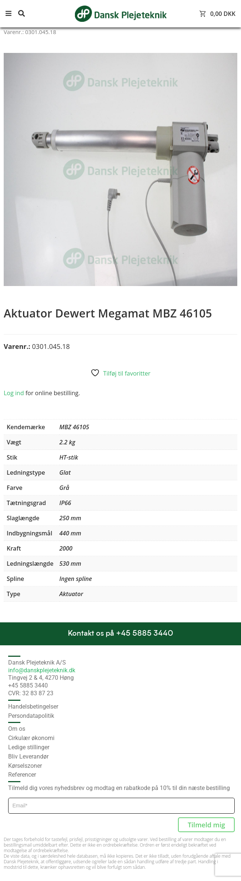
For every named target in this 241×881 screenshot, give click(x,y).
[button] (11, 14)
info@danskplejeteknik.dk (41, 670)
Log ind (14, 393)
